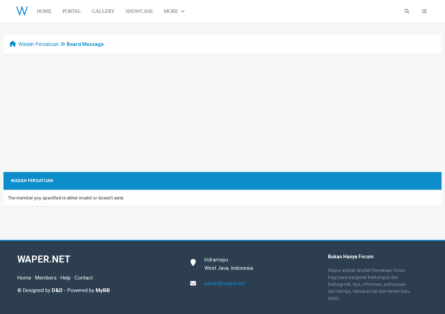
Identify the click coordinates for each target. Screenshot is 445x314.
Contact (83, 278)
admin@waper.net (224, 283)
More (175, 11)
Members (46, 278)
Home (44, 11)
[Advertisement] (222, 119)
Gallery (103, 11)
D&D (57, 290)
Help (65, 278)
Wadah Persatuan (38, 44)
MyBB (103, 290)
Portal (71, 11)
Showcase (139, 11)
